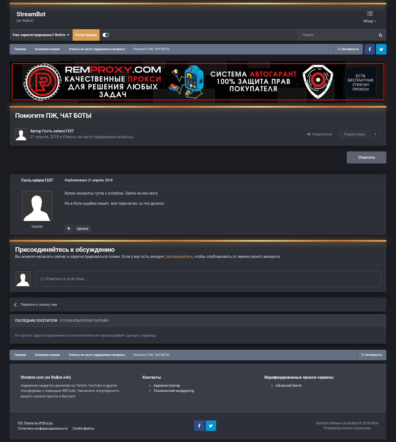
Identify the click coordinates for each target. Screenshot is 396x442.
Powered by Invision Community (347, 428)
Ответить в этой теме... (64, 279)
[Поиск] (324, 35)
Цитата (82, 229)
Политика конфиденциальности (43, 428)
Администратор (166, 385)
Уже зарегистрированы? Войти (41, 35)
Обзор (368, 21)
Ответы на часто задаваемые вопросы (98, 137)
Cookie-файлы (83, 428)
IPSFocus (46, 423)
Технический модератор (173, 391)
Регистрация (86, 35)
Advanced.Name (289, 385)
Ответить (366, 157)
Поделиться (319, 134)
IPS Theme (26, 423)
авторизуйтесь (179, 256)
